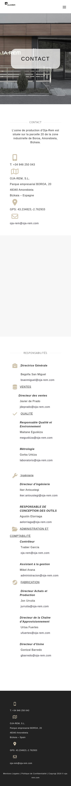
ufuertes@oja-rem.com (35, 632)
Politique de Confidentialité (34, 774)
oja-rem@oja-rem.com (24, 223)
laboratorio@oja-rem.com (36, 460)
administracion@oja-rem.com (39, 575)
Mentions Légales (11, 774)
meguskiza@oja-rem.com (36, 437)
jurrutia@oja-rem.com (34, 606)
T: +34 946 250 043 (19, 710)
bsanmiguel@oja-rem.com (37, 380)
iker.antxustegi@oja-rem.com (39, 495)
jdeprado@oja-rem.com (35, 406)
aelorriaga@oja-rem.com (36, 522)
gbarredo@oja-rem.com (35, 655)
